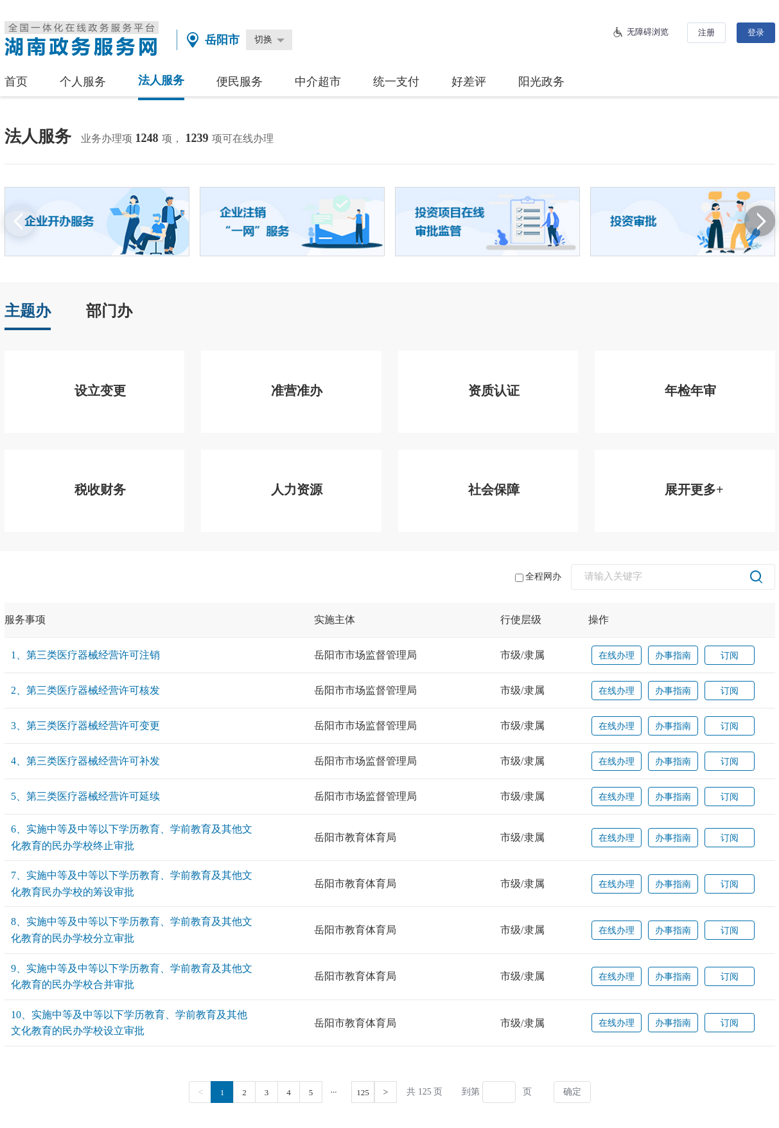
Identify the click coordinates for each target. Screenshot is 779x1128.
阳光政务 (541, 81)
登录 (756, 32)
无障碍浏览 (648, 32)
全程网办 (538, 577)
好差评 (468, 81)
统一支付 (396, 81)
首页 (16, 81)
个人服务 (83, 81)
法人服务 (161, 80)
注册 (706, 32)
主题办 (27, 311)
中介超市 (318, 81)
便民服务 (239, 81)
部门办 (109, 311)
